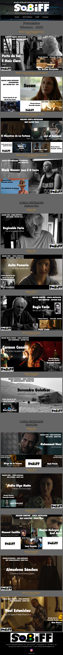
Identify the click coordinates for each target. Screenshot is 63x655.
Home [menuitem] (17, 17)
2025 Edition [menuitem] (27, 17)
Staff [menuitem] (37, 17)
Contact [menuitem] (45, 17)
